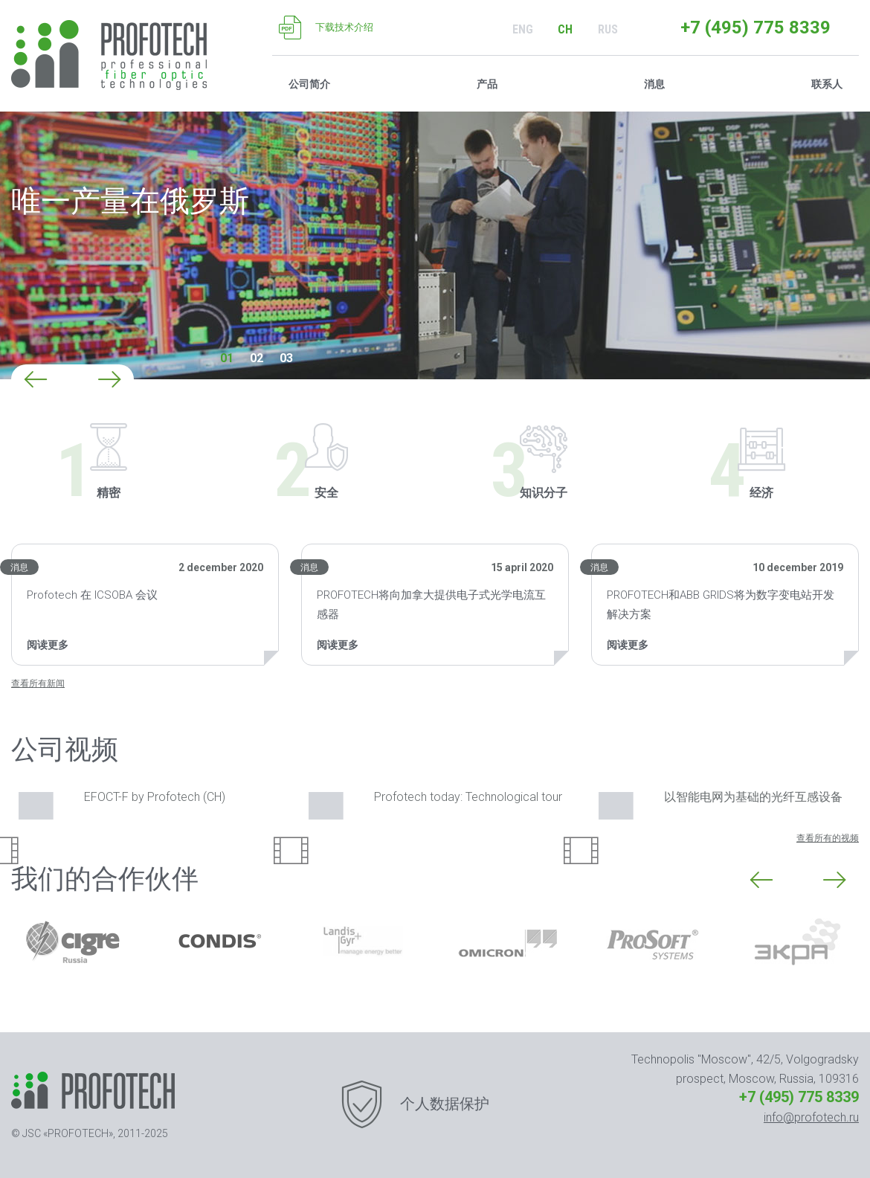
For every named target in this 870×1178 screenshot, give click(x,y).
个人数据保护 (444, 1104)
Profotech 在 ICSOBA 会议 (92, 595)
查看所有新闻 (38, 683)
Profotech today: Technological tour (435, 798)
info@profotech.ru (811, 1117)
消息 (19, 567)
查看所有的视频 (827, 838)
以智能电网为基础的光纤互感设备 (720, 798)
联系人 (826, 84)
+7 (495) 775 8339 (755, 27)
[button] (36, 379)
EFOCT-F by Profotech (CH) (122, 798)
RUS (608, 29)
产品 (487, 84)
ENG (522, 29)
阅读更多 (47, 645)
